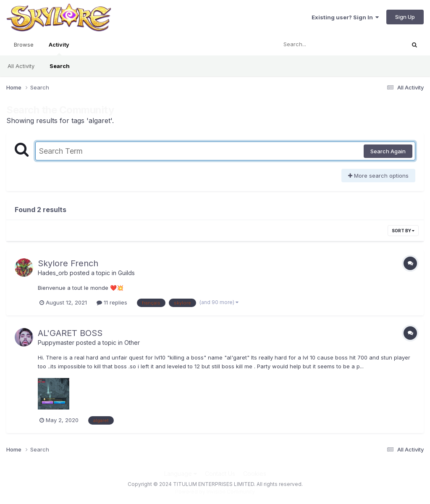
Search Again (388, 151)
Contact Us (220, 473)
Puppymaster (56, 342)
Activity (59, 48)
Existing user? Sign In (345, 17)
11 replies (112, 302)
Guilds (126, 272)
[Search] (318, 44)
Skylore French (68, 263)
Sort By (403, 230)
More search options (378, 175)
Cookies (254, 473)
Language (180, 473)
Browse (24, 44)
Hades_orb (53, 272)
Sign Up (405, 16)
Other (132, 342)
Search (60, 66)
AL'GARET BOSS (70, 333)
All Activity (21, 66)
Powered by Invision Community (215, 491)
